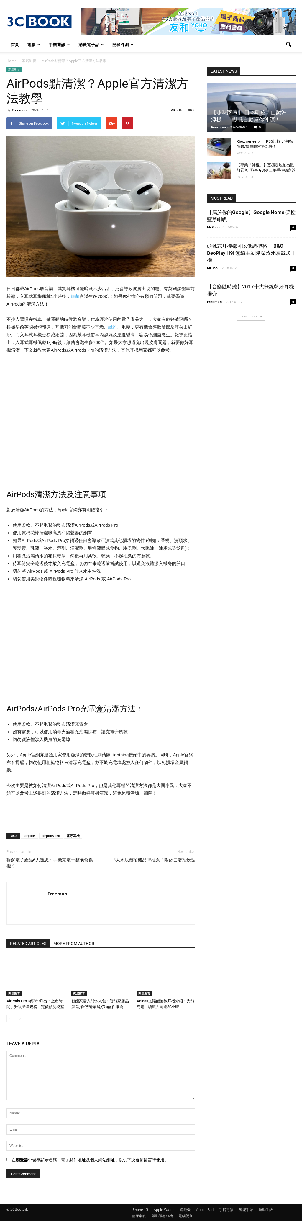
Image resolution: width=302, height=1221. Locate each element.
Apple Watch (164, 1209)
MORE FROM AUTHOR (73, 943)
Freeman (19, 110)
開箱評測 (123, 44)
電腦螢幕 (185, 1215)
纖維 (112, 326)
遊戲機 (185, 1209)
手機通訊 (59, 44)
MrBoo (212, 227)
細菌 (75, 296)
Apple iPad (205, 1209)
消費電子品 (91, 44)
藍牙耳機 (73, 835)
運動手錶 (266, 1209)
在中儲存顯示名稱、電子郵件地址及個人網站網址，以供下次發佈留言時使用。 (90, 1160)
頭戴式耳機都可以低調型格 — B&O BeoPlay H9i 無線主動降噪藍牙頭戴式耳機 (251, 253)
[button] (288, 44)
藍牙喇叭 (139, 1215)
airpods (29, 835)
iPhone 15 (140, 1209)
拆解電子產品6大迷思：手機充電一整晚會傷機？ (49, 863)
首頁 (15, 44)
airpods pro (51, 835)
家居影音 (14, 69)
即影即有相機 (162, 1215)
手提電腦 (226, 1209)
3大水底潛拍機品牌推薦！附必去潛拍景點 (154, 860)
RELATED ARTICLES (28, 943)
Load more (251, 316)
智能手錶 (246, 1209)
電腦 (33, 44)
